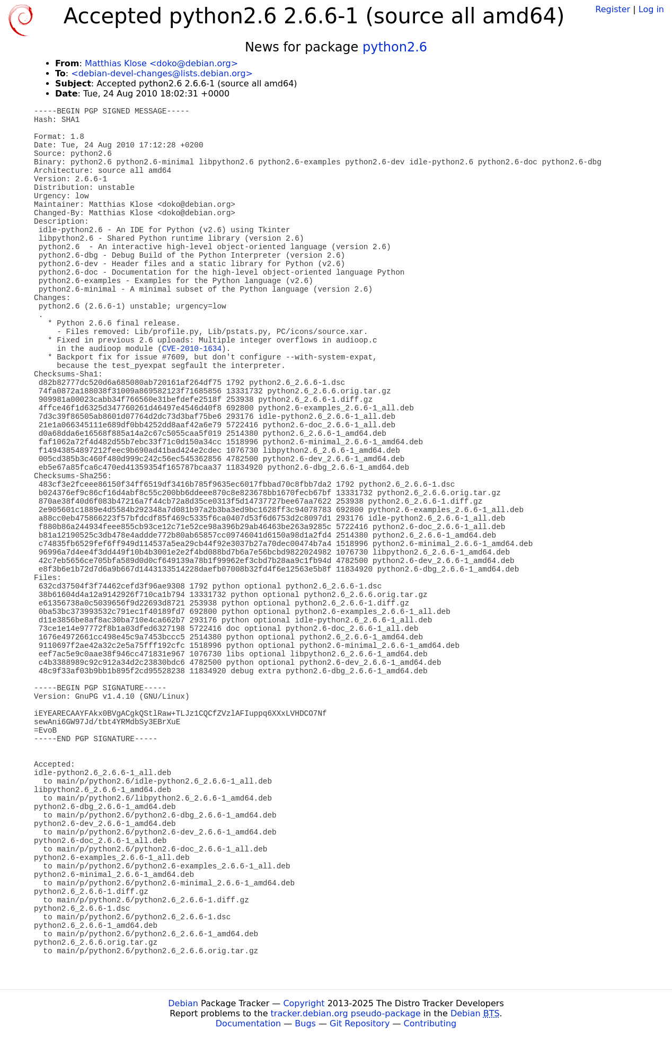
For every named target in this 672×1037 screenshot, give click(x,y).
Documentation (248, 1023)
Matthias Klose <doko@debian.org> (161, 63)
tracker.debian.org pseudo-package (346, 1013)
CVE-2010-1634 (192, 349)
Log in (651, 9)
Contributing (430, 1023)
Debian (183, 1003)
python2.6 (394, 47)
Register (612, 9)
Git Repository (360, 1023)
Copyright (303, 1003)
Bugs (305, 1023)
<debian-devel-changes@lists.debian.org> (162, 73)
